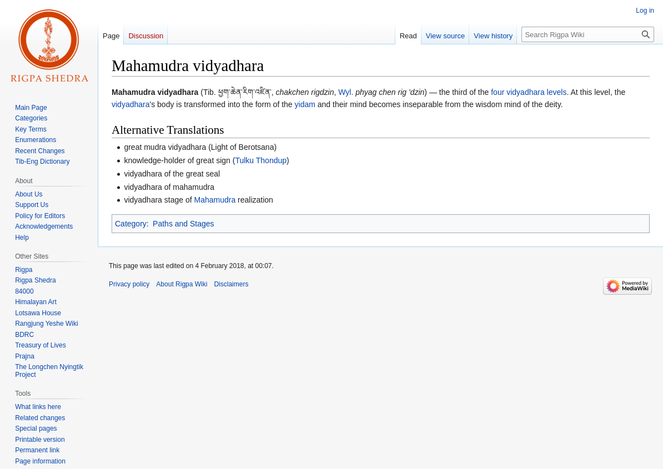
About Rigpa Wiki (181, 284)
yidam (305, 104)
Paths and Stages (183, 223)
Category (131, 223)
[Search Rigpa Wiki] (587, 34)
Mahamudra (214, 199)
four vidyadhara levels (528, 92)
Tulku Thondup (261, 160)
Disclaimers (231, 284)
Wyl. (345, 92)
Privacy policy (129, 284)
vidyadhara (131, 104)
